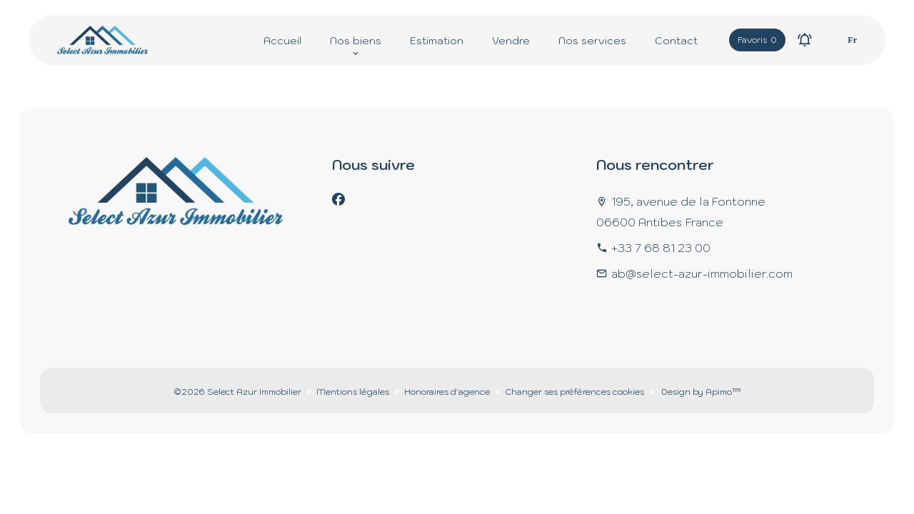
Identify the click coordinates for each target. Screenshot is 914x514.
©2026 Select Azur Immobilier (237, 391)
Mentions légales (352, 391)
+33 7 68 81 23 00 (660, 248)
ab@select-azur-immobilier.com (702, 273)
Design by (700, 391)
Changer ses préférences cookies (574, 391)
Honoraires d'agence (447, 391)
